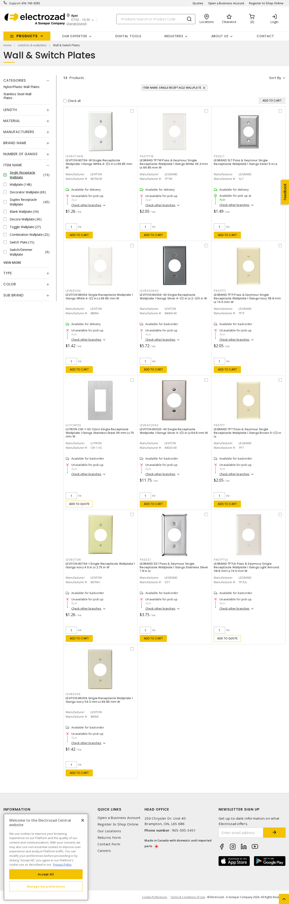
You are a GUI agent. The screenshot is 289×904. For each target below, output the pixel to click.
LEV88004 (73, 291)
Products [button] (27, 36)
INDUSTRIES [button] (173, 36)
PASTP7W (147, 156)
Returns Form (109, 837)
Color (9, 284)
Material (11, 120)
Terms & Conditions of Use (187, 897)
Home (7, 45)
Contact (265, 36)
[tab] (26, 80)
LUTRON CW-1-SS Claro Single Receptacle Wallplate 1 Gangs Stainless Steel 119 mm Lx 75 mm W (100, 432)
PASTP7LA (221, 560)
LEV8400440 (149, 291)
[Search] (155, 19)
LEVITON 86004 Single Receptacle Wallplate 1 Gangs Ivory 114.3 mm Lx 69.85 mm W (99, 700)
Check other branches (86, 205)
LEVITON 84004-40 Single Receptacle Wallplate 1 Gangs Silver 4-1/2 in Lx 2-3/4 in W (173, 296)
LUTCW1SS (73, 425)
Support (15, 3)
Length (10, 109)
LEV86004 (73, 694)
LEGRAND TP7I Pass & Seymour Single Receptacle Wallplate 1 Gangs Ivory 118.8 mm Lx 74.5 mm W (247, 298)
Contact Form (109, 844)
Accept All (46, 874)
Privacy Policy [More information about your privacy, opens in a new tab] (62, 864)
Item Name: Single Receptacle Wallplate (172, 88)
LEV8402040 (149, 425)
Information (16, 809)
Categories (14, 80)
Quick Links (109, 809)
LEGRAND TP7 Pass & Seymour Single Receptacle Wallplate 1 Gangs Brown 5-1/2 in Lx (247, 432)
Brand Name (14, 143)
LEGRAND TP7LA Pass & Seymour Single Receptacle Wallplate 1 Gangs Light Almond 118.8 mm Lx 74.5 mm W (246, 567)
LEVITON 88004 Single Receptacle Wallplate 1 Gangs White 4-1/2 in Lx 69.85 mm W (99, 296)
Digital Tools (128, 36)
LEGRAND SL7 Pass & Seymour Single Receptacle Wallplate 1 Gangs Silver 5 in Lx (245, 162)
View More (12, 262)
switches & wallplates (32, 45)
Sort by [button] (275, 77)
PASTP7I (220, 291)
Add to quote (79, 504)
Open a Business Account (226, 3)
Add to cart (79, 235)
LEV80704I (73, 560)
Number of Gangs (20, 154)
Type (7, 273)
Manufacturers (18, 131)
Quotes (198, 3)
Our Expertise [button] (74, 36)
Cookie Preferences (154, 897)
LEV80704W (74, 156)
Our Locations (109, 831)
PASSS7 (145, 560)
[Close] (83, 820)
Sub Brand (13, 295)
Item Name (12, 165)
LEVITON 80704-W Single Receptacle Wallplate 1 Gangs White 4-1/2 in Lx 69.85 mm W (99, 163)
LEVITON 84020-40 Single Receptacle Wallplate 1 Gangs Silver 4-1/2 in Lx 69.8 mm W (174, 431)
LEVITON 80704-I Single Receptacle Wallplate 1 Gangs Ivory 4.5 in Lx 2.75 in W (100, 565)
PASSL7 (219, 156)
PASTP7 (219, 425)
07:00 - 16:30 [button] (80, 20)
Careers (104, 851)
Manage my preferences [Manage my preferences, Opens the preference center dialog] (46, 886)
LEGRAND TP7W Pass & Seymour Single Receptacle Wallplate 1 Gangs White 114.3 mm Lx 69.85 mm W (174, 163)
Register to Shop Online (266, 3)
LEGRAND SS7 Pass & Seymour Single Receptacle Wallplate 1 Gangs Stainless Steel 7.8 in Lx (174, 567)
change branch (77, 23)
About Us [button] (219, 36)
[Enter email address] (241, 833)
